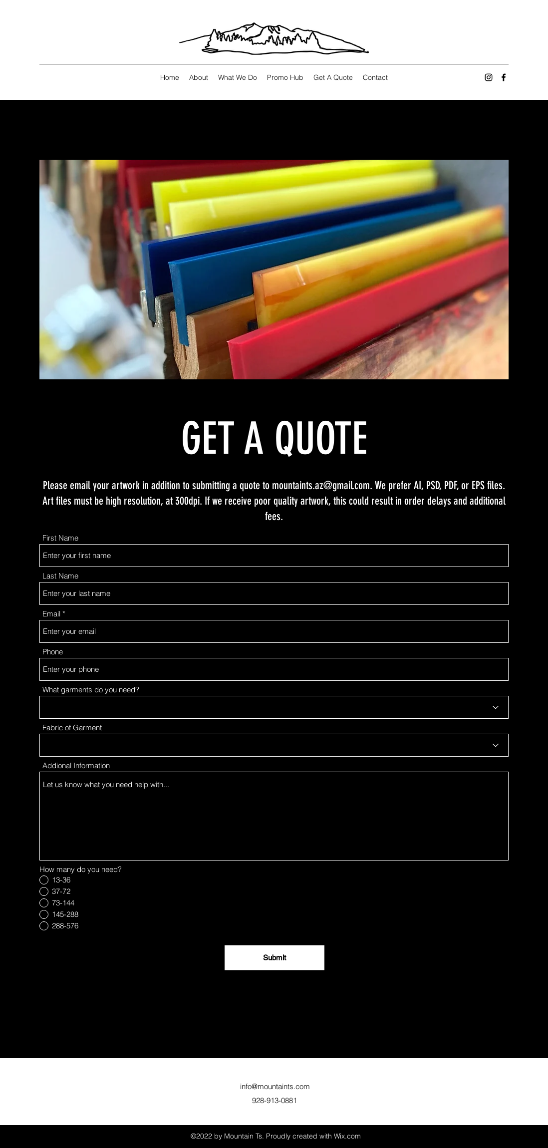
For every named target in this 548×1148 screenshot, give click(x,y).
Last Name (60, 575)
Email (51, 613)
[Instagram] (489, 77)
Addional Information (76, 765)
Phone (52, 651)
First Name (60, 538)
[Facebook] (504, 77)
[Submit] (274, 957)
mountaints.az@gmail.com (321, 485)
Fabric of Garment (72, 727)
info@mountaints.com (275, 1086)
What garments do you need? (90, 689)
